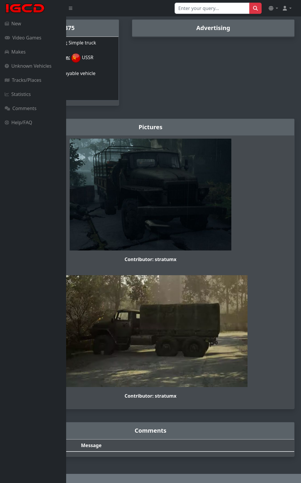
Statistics (18, 94)
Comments (20, 108)
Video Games (23, 37)
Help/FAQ (18, 122)
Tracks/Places (23, 80)
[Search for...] (212, 8)
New (13, 23)
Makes (15, 52)
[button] (273, 8)
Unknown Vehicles (28, 66)
